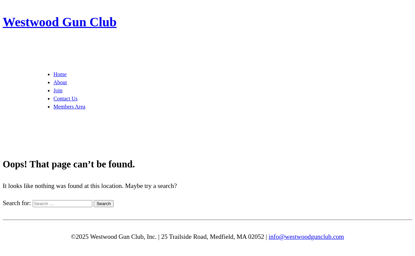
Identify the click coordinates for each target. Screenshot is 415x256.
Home (59, 74)
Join (57, 90)
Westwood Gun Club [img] (60, 22)
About (60, 82)
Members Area (69, 106)
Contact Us (65, 98)
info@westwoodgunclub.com (306, 236)
